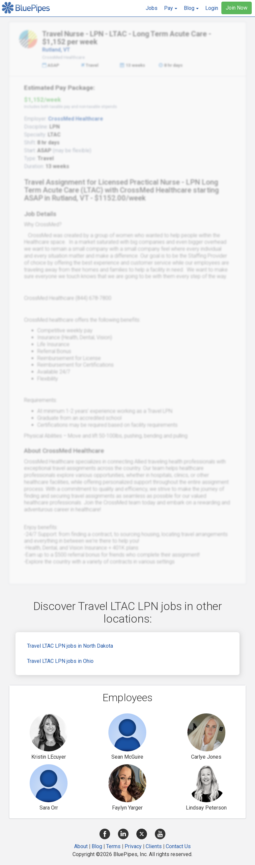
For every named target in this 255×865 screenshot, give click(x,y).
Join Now (236, 8)
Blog (97, 846)
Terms (113, 846)
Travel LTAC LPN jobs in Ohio (60, 661)
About (81, 846)
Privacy (133, 846)
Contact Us (178, 846)
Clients (154, 846)
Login (211, 8)
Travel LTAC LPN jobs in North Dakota (70, 646)
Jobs (151, 8)
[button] (171, 8)
